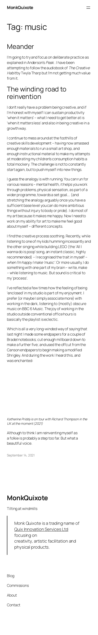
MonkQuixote (20, 7)
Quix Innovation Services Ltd (41, 529)
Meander (20, 46)
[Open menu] (88, 7)
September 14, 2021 (21, 455)
